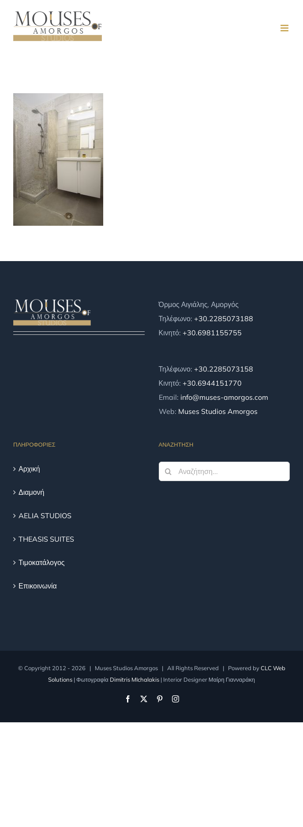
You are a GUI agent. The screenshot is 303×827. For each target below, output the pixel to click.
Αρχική (29, 468)
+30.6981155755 (212, 332)
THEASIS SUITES (46, 539)
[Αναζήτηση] (168, 471)
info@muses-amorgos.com (224, 397)
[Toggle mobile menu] (285, 28)
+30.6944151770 (212, 383)
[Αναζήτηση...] (224, 471)
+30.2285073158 (223, 368)
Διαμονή (32, 492)
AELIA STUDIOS (45, 515)
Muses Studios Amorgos (218, 411)
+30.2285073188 (223, 318)
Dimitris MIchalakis (134, 679)
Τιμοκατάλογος (42, 562)
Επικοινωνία (38, 585)
